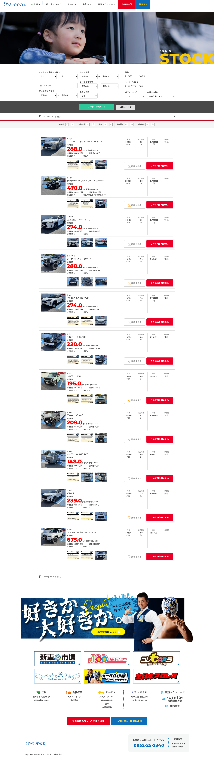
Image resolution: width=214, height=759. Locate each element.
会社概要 (74, 692)
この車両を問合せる (160, 165)
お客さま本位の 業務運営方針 (172, 699)
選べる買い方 (107, 700)
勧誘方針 (172, 706)
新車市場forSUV (41, 700)
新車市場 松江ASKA (41, 696)
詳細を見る (134, 166)
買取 (107, 703)
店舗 (41, 692)
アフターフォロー (107, 696)
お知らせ (139, 692)
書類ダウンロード (172, 692)
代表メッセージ (74, 696)
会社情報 (74, 700)
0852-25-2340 (149, 746)
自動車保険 (107, 707)
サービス (107, 692)
